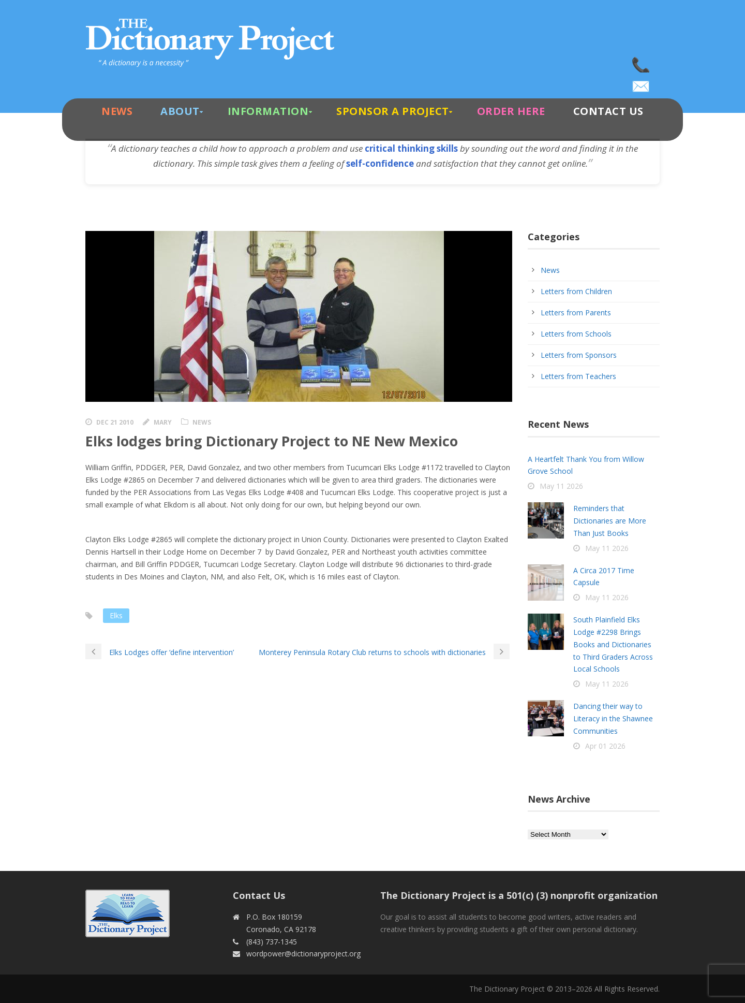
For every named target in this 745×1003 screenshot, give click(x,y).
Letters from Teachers (578, 376)
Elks (116, 615)
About (180, 111)
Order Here (511, 111)
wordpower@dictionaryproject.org (641, 82)
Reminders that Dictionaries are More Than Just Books (609, 520)
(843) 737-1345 (641, 62)
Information (268, 111)
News (116, 111)
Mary (163, 422)
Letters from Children (576, 291)
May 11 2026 (561, 486)
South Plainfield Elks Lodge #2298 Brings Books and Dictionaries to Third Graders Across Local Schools (613, 644)
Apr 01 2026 (605, 746)
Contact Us (608, 111)
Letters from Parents (576, 312)
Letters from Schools (576, 334)
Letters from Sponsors (579, 355)
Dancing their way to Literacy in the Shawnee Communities (613, 718)
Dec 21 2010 (114, 422)
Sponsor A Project (392, 111)
